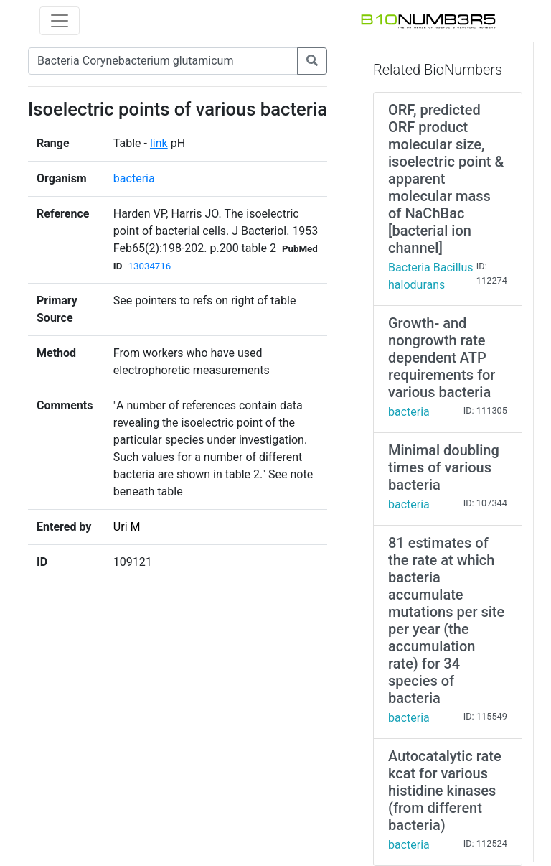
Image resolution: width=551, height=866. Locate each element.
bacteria (134, 178)
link (159, 143)
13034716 (149, 266)
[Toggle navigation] (59, 20)
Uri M (127, 527)
